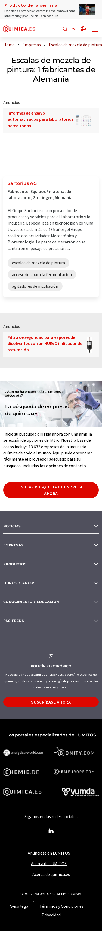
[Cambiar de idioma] (83, 29)
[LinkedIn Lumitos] (51, 831)
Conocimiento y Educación (31, 602)
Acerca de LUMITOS (49, 863)
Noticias (12, 526)
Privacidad (51, 914)
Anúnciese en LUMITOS (49, 853)
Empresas (13, 545)
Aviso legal (20, 906)
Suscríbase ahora (51, 702)
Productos (14, 564)
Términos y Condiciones (61, 906)
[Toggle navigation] (95, 29)
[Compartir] (74, 29)
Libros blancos (19, 583)
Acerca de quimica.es (51, 874)
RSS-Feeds (13, 621)
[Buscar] (65, 29)
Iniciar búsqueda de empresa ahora (50, 490)
